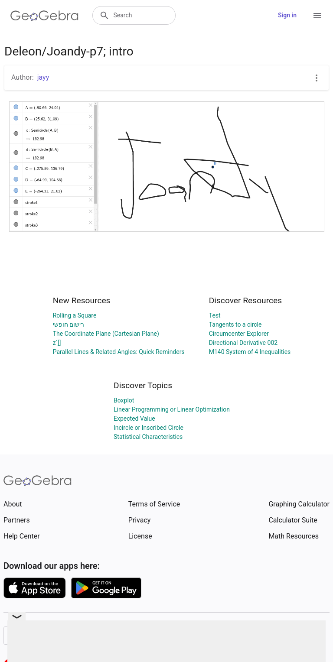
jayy (43, 77)
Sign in (287, 15)
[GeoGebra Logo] (44, 15)
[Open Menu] (317, 15)
